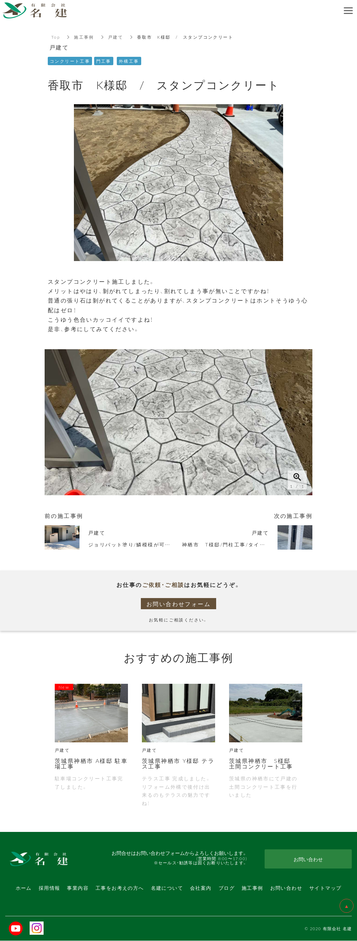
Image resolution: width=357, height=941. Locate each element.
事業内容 (78, 887)
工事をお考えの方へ (120, 887)
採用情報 (49, 887)
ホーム (24, 887)
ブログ (227, 887)
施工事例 (84, 37)
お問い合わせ (286, 887)
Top (55, 37)
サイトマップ (325, 887)
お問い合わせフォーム (178, 603)
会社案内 (201, 887)
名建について (167, 887)
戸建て (115, 37)
